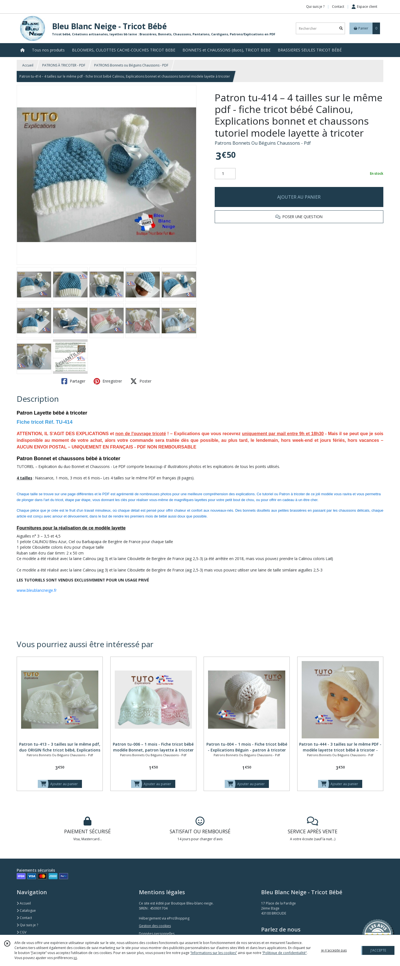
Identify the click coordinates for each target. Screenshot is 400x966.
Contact (338, 6)
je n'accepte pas (334, 950)
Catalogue (26, 910)
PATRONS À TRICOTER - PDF (63, 65)
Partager (73, 381)
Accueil (27, 65)
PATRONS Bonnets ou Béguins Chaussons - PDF (131, 65)
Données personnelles (156, 933)
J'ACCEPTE (378, 950)
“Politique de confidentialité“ (284, 952)
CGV (21, 932)
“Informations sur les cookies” (213, 952)
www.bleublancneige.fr (37, 590)
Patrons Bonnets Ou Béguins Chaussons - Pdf (263, 143)
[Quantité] (225, 173)
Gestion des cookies (155, 925)
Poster (140, 381)
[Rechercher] (341, 28)
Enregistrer (108, 381)
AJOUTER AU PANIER (299, 197)
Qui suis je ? (27, 925)
